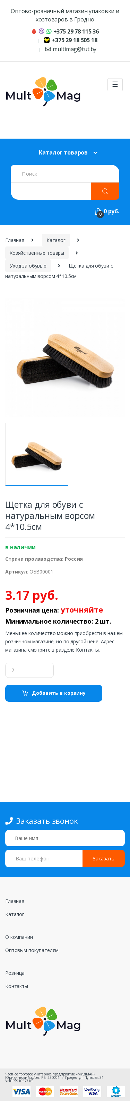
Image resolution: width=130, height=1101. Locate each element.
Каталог (56, 240)
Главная (14, 240)
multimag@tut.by (71, 49)
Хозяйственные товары (37, 253)
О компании (19, 937)
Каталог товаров (63, 152)
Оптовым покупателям (32, 950)
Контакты (16, 986)
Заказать (103, 858)
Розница (15, 973)
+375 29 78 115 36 (65, 31)
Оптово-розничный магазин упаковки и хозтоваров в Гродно (65, 15)
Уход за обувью (28, 265)
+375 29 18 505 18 (70, 40)
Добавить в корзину (59, 693)
